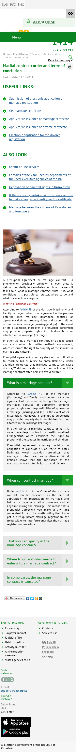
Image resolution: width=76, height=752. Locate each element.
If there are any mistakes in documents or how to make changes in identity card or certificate (41, 197)
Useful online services (24, 167)
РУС (13, 4)
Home (6, 54)
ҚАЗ (5, 4)
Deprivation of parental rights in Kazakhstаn (39, 187)
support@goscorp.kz (14, 690)
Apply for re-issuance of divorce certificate (38, 127)
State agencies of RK (17, 660)
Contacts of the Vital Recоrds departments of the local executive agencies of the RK (40, 177)
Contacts (47, 628)
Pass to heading (59, 60)
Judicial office (13, 637)
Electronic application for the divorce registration (34, 137)
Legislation (49, 641)
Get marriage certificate (25, 111)
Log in (37, 21)
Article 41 (22, 491)
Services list (49, 633)
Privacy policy (50, 647)
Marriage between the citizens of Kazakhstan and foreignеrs (40, 209)
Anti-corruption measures (14, 653)
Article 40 (33, 394)
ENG (21, 4)
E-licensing (12, 628)
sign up (50, 21)
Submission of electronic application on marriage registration (36, 100)
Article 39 (26, 309)
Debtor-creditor (14, 642)
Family (36, 54)
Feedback (48, 652)
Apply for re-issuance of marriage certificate (39, 119)
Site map (47, 657)
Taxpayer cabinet (15, 633)
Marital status (51, 54)
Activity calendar (15, 647)
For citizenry (21, 54)
